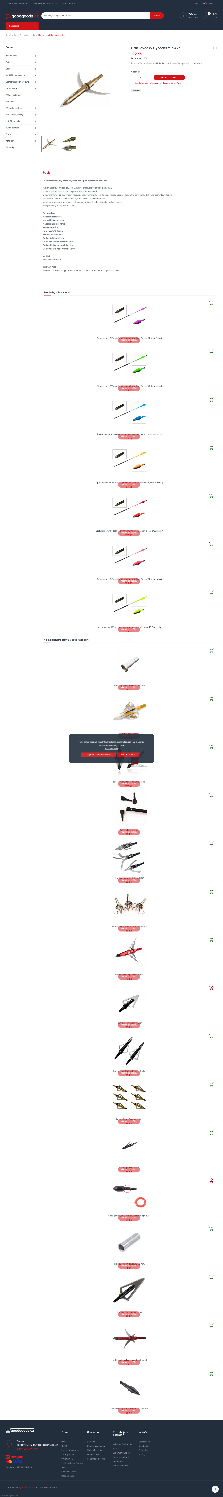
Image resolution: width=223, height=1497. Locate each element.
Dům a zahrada (12, 128)
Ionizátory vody (13, 121)
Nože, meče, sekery (14, 114)
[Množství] (141, 77)
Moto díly (10, 141)
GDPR (64, 1446)
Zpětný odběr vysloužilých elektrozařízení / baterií (72, 1458)
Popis (46, 172)
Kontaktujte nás (69, 3)
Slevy (64, 1467)
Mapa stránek (67, 1476)
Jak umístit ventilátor (123, 1453)
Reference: (136, 58)
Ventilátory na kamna (15, 75)
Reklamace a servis (96, 1459)
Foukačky (10, 147)
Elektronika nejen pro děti (17, 82)
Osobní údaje (144, 1442)
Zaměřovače (11, 88)
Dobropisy (143, 1450)
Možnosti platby (94, 1450)
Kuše (8, 62)
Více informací (111, 749)
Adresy (142, 1454)
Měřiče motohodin (14, 95)
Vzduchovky (11, 56)
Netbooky (10, 101)
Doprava (91, 1442)
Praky (8, 134)
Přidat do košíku (169, 78)
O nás (63, 1442)
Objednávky (144, 1446)
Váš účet (144, 1432)
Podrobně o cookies (70, 1450)
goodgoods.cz (26, 1487)
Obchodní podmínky (96, 1446)
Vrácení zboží (93, 1454)
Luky (8, 69)
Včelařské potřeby (14, 108)
